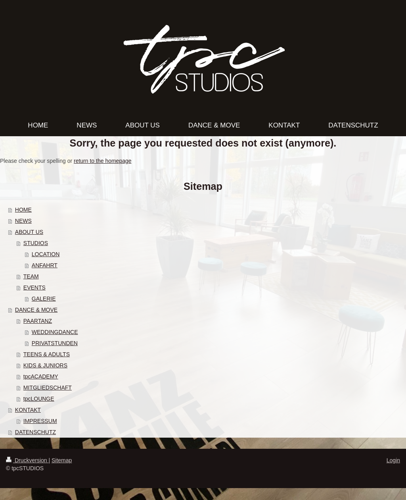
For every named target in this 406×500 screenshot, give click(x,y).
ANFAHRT (44, 265)
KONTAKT (28, 410)
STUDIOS (35, 243)
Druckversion (27, 460)
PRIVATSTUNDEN (55, 343)
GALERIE (44, 298)
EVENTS (34, 287)
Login (393, 460)
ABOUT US (29, 232)
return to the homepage (103, 161)
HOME (23, 210)
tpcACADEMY (40, 376)
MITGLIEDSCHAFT (47, 387)
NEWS (23, 221)
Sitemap (62, 460)
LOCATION (46, 254)
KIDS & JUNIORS (45, 365)
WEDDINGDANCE (55, 332)
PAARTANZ (37, 321)
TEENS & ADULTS (46, 354)
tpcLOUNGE (38, 399)
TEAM (31, 276)
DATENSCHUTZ (35, 432)
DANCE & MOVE (36, 310)
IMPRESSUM (40, 421)
